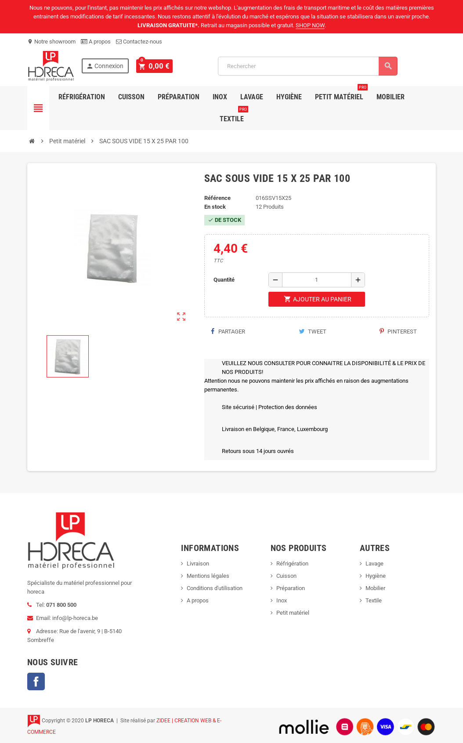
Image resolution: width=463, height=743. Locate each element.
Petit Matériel (341, 93)
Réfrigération (81, 97)
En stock (215, 206)
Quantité (224, 279)
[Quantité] (316, 280)
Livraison (198, 563)
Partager (228, 331)
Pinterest (398, 331)
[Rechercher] (306, 66)
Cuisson (131, 97)
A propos (96, 41)
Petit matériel (292, 612)
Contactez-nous (139, 41)
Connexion (104, 66)
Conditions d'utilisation (214, 588)
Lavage (251, 97)
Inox (220, 97)
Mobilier (390, 97)
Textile (234, 115)
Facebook (36, 681)
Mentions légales (208, 576)
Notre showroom (51, 41)
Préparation (178, 97)
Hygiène (289, 97)
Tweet (312, 331)
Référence (217, 198)
